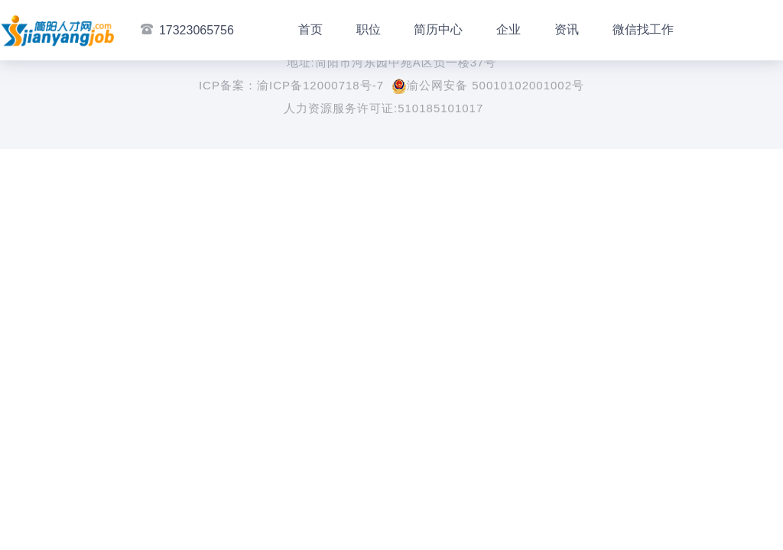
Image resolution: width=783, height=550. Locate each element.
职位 (368, 29)
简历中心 (438, 29)
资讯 (566, 29)
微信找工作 (643, 29)
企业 (508, 29)
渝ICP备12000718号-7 (320, 85)
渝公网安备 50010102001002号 (488, 85)
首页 (310, 29)
